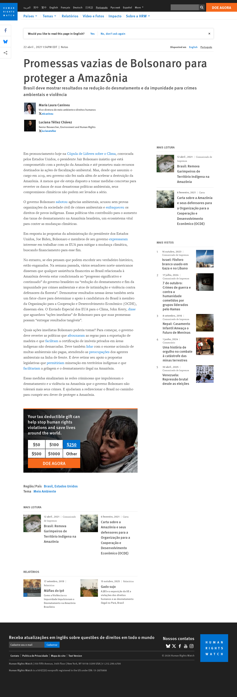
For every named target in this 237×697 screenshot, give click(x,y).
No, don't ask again (113, 33)
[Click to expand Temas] (50, 16)
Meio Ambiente (44, 491)
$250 (72, 444)
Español (127, 7)
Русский (115, 7)
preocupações (99, 352)
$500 (36, 453)
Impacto (115, 15)
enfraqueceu (115, 207)
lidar (89, 346)
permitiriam (55, 363)
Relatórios (70, 15)
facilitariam (31, 368)
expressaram (118, 239)
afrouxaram (76, 335)
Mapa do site (58, 655)
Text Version (75, 655)
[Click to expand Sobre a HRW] (138, 16)
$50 (36, 444)
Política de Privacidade (35, 655)
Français (65, 7)
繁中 (44, 7)
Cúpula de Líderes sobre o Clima (91, 154)
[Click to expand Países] (30, 16)
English (54, 7)
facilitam (51, 341)
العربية (27, 7)
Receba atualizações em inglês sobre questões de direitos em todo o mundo (81, 637)
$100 (54, 444)
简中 (36, 7)
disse (132, 309)
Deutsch (77, 7)
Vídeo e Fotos (93, 15)
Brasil (48, 486)
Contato (14, 655)
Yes (92, 33)
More (140, 7)
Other (71, 453)
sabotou (62, 202)
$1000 (54, 453)
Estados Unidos (66, 486)
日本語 (89, 7)
